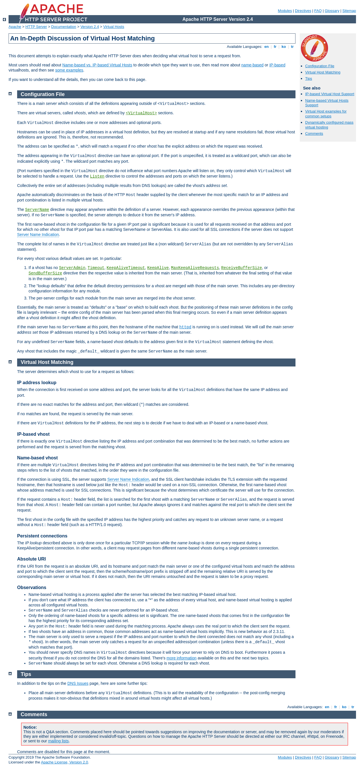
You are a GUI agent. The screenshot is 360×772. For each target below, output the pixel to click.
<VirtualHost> (141, 113)
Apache (15, 27)
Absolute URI (31, 559)
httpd (185, 327)
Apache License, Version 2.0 (64, 762)
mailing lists (58, 741)
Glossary (332, 11)
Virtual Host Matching (322, 72)
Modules (285, 11)
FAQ (318, 11)
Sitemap (349, 11)
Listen (97, 176)
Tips (308, 78)
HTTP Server (36, 27)
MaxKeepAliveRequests (195, 268)
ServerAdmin (72, 268)
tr (292, 46)
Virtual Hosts (113, 27)
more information (181, 658)
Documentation (63, 27)
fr (275, 46)
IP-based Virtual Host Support (329, 94)
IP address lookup (37, 382)
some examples (69, 70)
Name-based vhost (37, 457)
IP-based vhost (33, 434)
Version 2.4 (90, 27)
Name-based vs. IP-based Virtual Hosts (97, 65)
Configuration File (319, 66)
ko (284, 46)
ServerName (37, 209)
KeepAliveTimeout (125, 268)
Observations (31, 587)
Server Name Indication (38, 234)
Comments (314, 133)
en (266, 46)
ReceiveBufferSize (241, 268)
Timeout (96, 268)
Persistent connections (42, 535)
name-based (252, 65)
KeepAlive (158, 268)
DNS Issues (78, 683)
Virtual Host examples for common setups (326, 113)
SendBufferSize (45, 273)
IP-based (277, 65)
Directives (303, 11)
